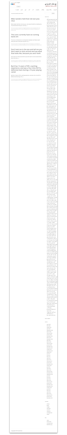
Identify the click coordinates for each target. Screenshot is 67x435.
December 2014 (50, 384)
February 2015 (49, 381)
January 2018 (49, 345)
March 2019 (49, 337)
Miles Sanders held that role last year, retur (25, 20)
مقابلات (42, 9)
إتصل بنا (17, 9)
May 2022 (48, 325)
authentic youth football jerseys (30, 43)
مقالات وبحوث (49, 9)
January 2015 (49, 383)
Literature (48, 411)
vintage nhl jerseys (30, 80)
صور (25, 9)
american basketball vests (29, 60)
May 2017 (48, 356)
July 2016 (48, 367)
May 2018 (48, 340)
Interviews (48, 408)
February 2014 (49, 395)
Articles (48, 403)
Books (48, 405)
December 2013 (50, 398)
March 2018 (49, 342)
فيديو (22, 9)
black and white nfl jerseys (24, 61)
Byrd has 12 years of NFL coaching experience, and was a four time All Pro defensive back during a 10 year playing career (26, 69)
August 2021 (49, 327)
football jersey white (31, 61)
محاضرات (37, 9)
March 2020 (49, 331)
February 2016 (49, 371)
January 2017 (49, 362)
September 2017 (50, 350)
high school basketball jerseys (37, 79)
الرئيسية (55, 9)
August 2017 (49, 352)
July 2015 (48, 375)
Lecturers (48, 409)
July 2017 (48, 353)
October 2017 (49, 349)
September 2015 (50, 374)
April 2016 (49, 368)
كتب (29, 9)
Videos (48, 414)
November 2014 (50, 386)
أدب (33, 9)
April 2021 (49, 328)
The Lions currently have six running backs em (25, 36)
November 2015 (50, 372)
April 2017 (49, 358)
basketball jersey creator (17, 61)
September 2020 (50, 330)
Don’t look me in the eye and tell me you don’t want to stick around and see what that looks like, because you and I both (26, 51)
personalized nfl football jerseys (34, 29)
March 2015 (49, 380)
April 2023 (49, 324)
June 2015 (48, 377)
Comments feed (50, 423)
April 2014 (49, 392)
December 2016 (50, 364)
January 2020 (49, 334)
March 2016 (49, 370)
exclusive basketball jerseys (25, 29)
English (18, 2)
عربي (12, 2)
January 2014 (49, 396)
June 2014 (48, 389)
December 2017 (50, 346)
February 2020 (49, 333)
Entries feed (49, 421)
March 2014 (49, 393)
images (48, 406)
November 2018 (50, 339)
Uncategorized (20, 43)
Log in (48, 420)
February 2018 (49, 343)
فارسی (15, 2)
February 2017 (49, 361)
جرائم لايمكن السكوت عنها (51, 315)
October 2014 (49, 387)
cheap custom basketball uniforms (16, 29)
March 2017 (49, 359)
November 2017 (50, 347)
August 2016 (49, 365)
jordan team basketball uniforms (15, 80)
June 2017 (48, 355)
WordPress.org (49, 424)
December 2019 (50, 336)
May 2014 (48, 390)
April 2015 (49, 378)
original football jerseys (24, 80)
